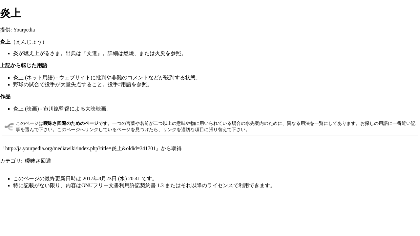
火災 (160, 53)
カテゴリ (10, 161)
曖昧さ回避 (38, 161)
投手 (50, 84)
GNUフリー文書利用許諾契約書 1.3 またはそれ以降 (141, 185)
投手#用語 (119, 84)
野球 (18, 84)
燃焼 (128, 53)
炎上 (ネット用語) (34, 77)
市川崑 (51, 108)
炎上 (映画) (26, 108)
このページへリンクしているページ (94, 129)
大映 (90, 108)
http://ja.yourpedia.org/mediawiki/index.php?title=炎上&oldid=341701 (80, 148)
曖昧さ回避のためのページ (70, 123)
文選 (92, 53)
